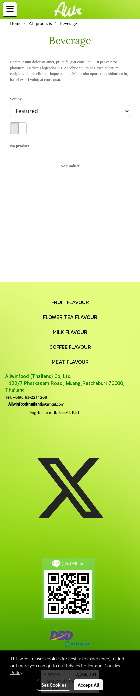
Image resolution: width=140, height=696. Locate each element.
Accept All (88, 685)
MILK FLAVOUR (70, 332)
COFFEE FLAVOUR (70, 347)
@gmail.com (34, 404)
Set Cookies (53, 685)
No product (19, 146)
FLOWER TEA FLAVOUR (70, 317)
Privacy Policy (79, 665)
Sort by (17, 99)
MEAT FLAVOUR (70, 362)
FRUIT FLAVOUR (70, 302)
